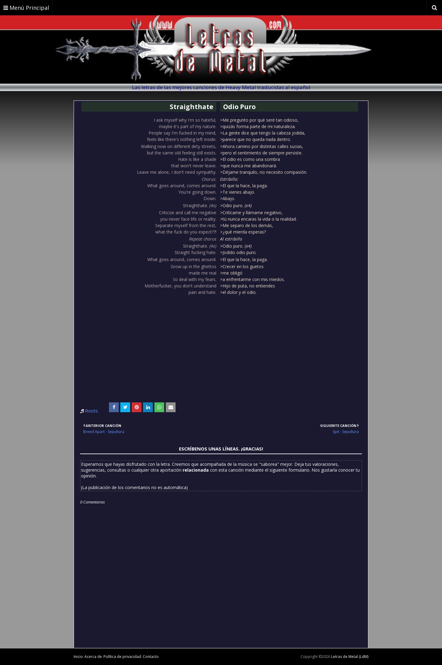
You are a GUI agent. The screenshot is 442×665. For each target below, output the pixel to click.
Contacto (151, 656)
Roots (91, 411)
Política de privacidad (122, 656)
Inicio (78, 656)
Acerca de (93, 656)
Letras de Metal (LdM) (349, 656)
